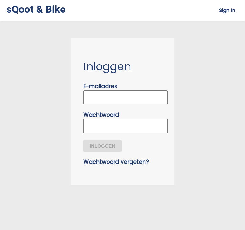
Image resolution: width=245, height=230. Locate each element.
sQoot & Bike (35, 9)
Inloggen (102, 146)
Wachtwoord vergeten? (116, 162)
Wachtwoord (101, 115)
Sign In (227, 10)
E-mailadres (100, 86)
